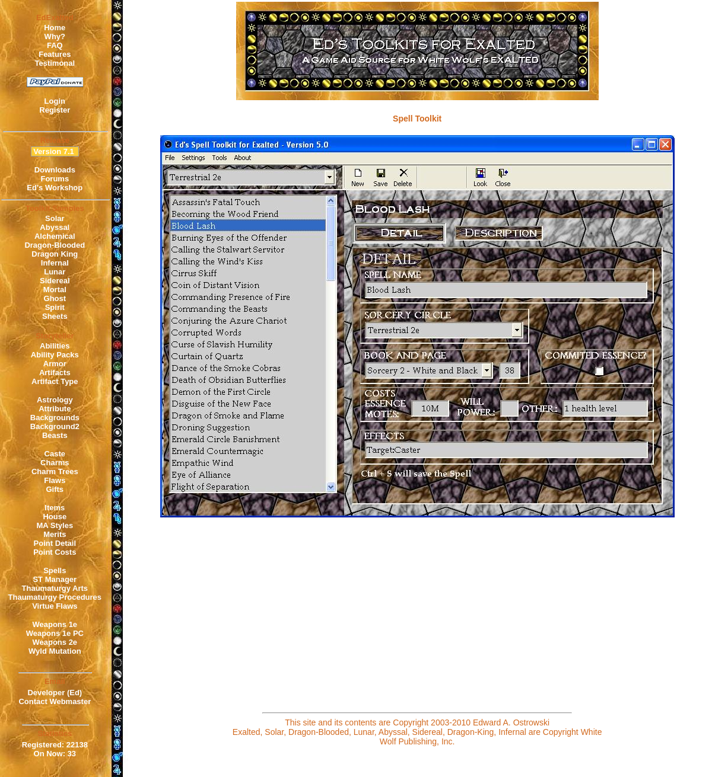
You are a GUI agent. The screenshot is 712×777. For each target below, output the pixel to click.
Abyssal (54, 227)
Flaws (54, 480)
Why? (54, 36)
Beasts (55, 435)
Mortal (54, 289)
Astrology (55, 399)
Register (54, 109)
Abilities (55, 345)
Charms (54, 462)
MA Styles (54, 525)
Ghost (55, 298)
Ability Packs (55, 354)
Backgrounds (55, 417)
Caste (54, 453)
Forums (54, 178)
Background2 (55, 426)
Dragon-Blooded (54, 245)
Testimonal (54, 63)
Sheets (55, 316)
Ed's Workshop (54, 187)
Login (54, 101)
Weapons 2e (54, 642)
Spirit (55, 307)
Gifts (54, 489)
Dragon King (54, 254)
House (54, 516)
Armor (54, 363)
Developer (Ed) (54, 692)
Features (55, 54)
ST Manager (55, 579)
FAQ (55, 45)
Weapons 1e (54, 624)
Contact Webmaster (54, 701)
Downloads (54, 169)
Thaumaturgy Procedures (55, 597)
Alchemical (54, 236)
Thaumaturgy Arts (55, 588)
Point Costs (54, 552)
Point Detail (55, 543)
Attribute (55, 408)
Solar (55, 218)
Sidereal (55, 280)
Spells (54, 570)
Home (54, 27)
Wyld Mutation (54, 651)
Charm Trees (54, 471)
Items (54, 507)
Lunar (54, 271)
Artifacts (55, 372)
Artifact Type (54, 381)
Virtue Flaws (54, 606)
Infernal (55, 262)
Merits (54, 534)
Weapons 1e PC (55, 633)
